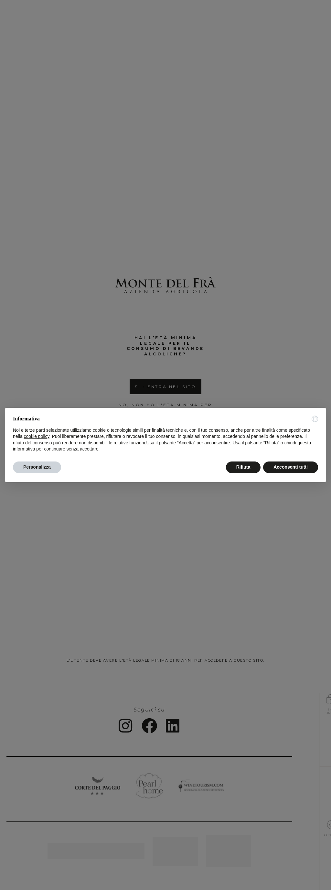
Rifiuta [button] (243, 467)
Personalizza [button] (37, 467)
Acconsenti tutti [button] (290, 467)
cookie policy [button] (36, 436)
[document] (165, 434)
